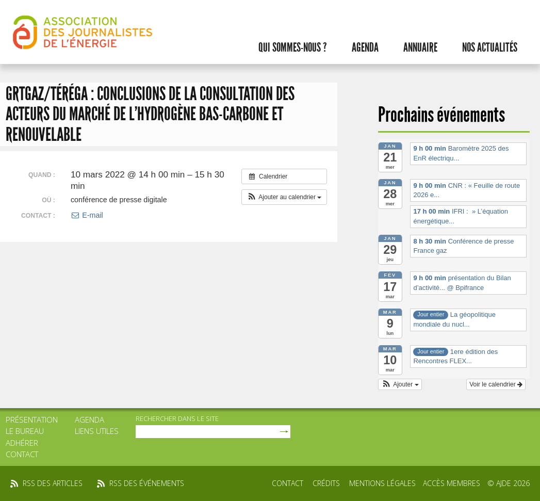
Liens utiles (97, 431)
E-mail (87, 215)
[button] (284, 197)
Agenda (365, 47)
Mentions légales (382, 483)
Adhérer (22, 443)
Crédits (326, 483)
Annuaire (420, 47)
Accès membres (451, 483)
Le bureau (25, 431)
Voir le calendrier (495, 384)
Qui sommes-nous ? (292, 47)
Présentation (32, 419)
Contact (22, 454)
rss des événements (146, 483)
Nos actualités (489, 47)
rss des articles (53, 483)
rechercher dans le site (177, 418)
